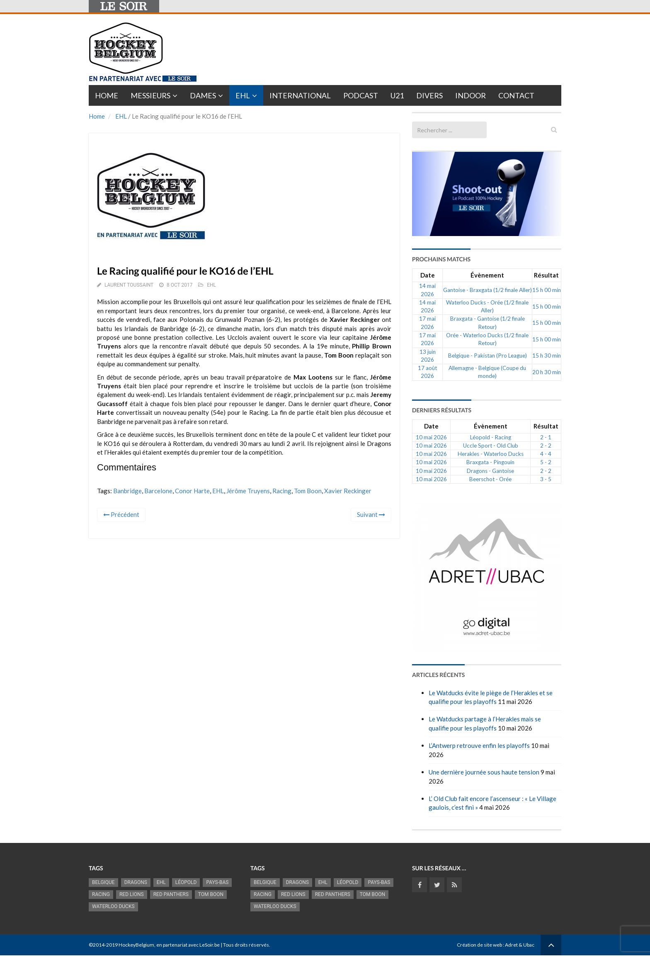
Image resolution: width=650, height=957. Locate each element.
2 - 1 (545, 437)
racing (281, 490)
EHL (242, 95)
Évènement (487, 275)
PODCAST (360, 95)
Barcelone (158, 490)
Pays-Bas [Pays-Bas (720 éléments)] (217, 882)
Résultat (546, 275)
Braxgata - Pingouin (490, 462)
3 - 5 (545, 479)
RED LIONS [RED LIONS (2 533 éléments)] (131, 894)
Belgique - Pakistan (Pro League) (487, 355)
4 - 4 (545, 453)
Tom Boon (308, 490)
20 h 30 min (546, 372)
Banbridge (127, 490)
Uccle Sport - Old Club (490, 445)
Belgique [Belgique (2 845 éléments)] (103, 882)
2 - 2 (545, 445)
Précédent (121, 514)
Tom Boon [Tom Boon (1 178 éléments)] (210, 894)
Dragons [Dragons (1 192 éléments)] (135, 882)
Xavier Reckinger (347, 490)
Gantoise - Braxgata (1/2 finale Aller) (487, 290)
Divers (429, 95)
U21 (397, 95)
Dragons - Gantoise (490, 471)
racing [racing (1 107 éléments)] (101, 894)
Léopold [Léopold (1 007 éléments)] (186, 882)
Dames (203, 95)
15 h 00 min (546, 290)
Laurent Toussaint (128, 285)
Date (427, 275)
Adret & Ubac (519, 945)
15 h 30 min (546, 355)
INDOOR (470, 95)
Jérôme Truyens (248, 490)
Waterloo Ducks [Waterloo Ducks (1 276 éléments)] (113, 906)
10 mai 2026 (431, 437)
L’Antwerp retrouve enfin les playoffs (479, 745)
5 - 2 (545, 462)
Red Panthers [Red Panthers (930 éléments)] (171, 894)
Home (106, 95)
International (300, 95)
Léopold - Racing (490, 437)
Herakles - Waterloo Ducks (491, 453)
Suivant (371, 514)
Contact (516, 95)
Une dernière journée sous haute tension (484, 772)
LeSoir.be (209, 945)
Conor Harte (192, 490)
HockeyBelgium (136, 945)
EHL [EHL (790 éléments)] (161, 882)
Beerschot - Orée (490, 479)
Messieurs (150, 95)
